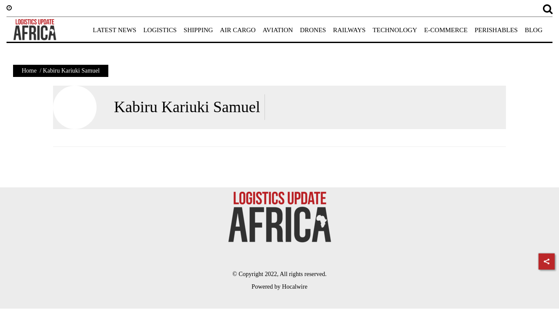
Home (29, 70)
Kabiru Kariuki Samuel (187, 107)
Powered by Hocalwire (279, 286)
